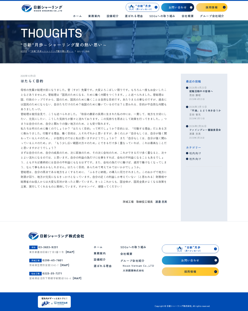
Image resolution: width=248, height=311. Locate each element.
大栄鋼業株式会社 (133, 270)
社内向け (195, 153)
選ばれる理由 (134, 16)
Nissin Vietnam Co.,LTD (138, 266)
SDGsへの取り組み (162, 16)
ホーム (77, 16)
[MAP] (70, 252)
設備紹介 (113, 16)
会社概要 (188, 16)
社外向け (195, 159)
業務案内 (94, 16)
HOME (24, 51)
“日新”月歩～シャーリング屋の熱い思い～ (52, 51)
